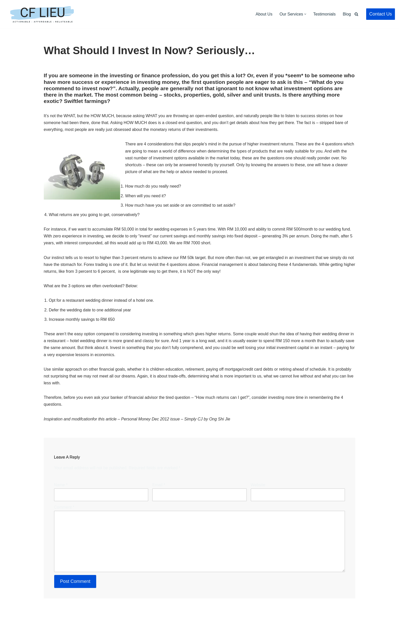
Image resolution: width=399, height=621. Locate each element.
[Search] (356, 14)
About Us (264, 14)
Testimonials (324, 14)
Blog (347, 14)
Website (258, 485)
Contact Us (380, 14)
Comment (64, 507)
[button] (305, 14)
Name (60, 485)
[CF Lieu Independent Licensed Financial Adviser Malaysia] (42, 14)
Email (158, 485)
